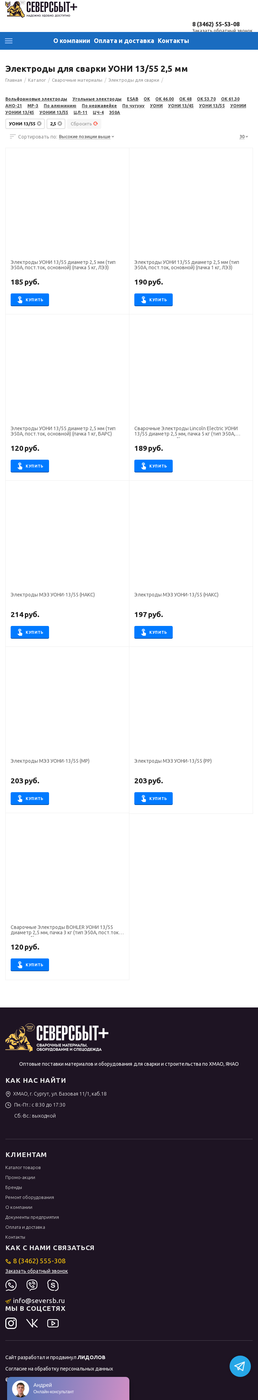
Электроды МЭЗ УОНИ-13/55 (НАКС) (53, 595)
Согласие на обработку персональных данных (59, 1369)
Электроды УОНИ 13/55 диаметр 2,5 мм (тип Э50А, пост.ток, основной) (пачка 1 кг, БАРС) (63, 431)
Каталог (9, 41)
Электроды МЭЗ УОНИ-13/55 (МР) (50, 761)
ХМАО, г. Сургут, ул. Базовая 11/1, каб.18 (56, 1094)
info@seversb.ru (35, 1300)
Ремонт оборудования (29, 1197)
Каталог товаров (23, 1167)
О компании (71, 40)
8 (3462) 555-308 (35, 1261)
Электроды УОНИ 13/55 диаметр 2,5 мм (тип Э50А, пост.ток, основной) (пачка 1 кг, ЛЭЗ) (186, 265)
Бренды (13, 1187)
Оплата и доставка (124, 40)
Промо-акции (20, 1177)
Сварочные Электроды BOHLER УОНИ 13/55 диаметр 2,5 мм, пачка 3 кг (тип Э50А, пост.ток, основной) (65, 931)
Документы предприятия (32, 1217)
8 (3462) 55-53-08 (216, 24)
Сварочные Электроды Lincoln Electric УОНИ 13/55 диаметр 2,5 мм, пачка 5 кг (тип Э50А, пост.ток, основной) (186, 432)
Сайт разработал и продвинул (55, 1357)
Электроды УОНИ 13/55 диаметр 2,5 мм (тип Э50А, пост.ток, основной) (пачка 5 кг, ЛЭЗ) (63, 265)
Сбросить (84, 123)
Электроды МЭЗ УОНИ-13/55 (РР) (173, 761)
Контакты (173, 40)
